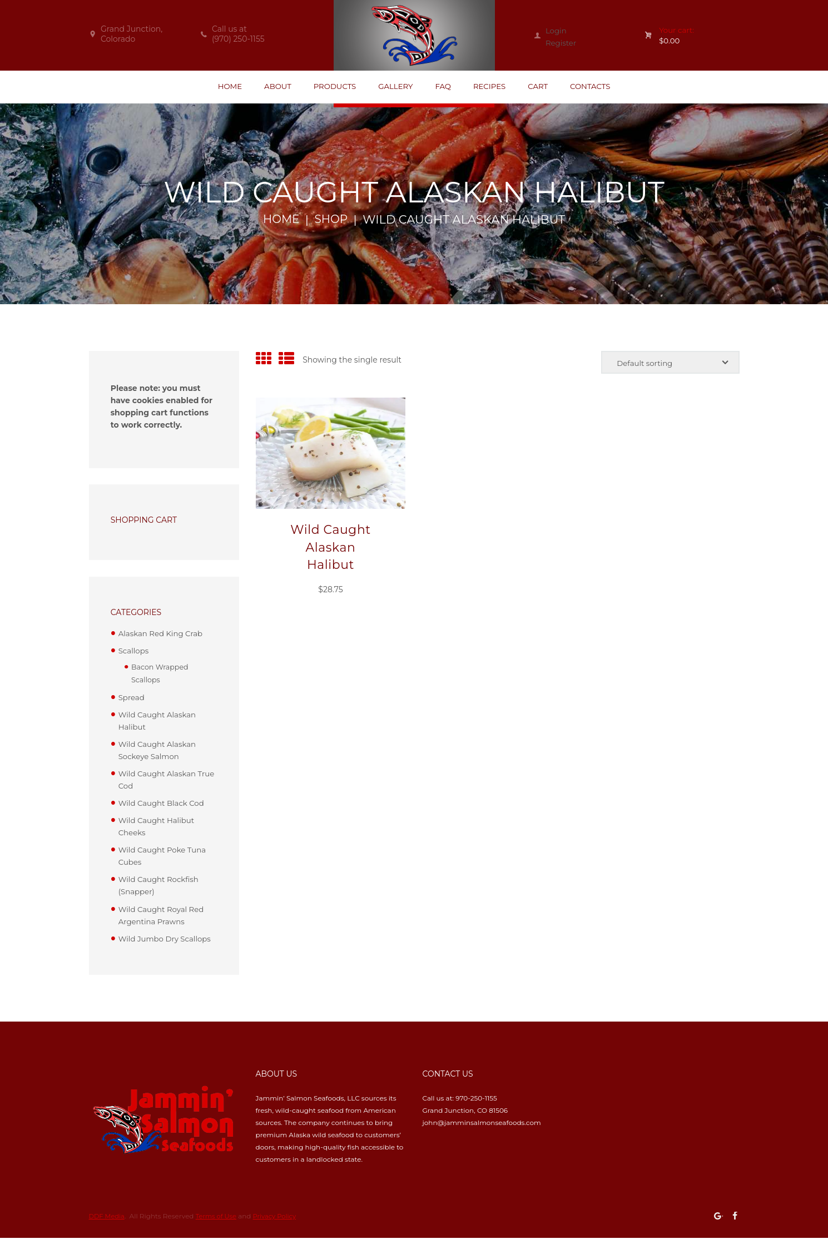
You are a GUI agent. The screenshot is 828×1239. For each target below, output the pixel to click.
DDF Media (108, 1216)
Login (557, 31)
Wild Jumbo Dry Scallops (167, 939)
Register (562, 43)
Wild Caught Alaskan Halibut (331, 549)
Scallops (134, 652)
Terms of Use (218, 1216)
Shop (332, 221)
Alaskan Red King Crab (162, 635)
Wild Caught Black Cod (163, 804)
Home (280, 221)
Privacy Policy (280, 1216)
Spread (132, 698)
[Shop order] (667, 364)
